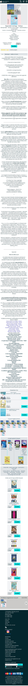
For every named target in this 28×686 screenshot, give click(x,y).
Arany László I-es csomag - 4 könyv (14, 319)
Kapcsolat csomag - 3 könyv (14, 325)
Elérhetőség (7, 635)
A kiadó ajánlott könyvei (14, 437)
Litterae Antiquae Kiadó (10, 655)
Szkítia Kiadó (8, 653)
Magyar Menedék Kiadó (10, 649)
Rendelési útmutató (9, 639)
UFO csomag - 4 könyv (14, 327)
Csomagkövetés (8, 642)
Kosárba (14, 46)
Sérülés (8, 472)
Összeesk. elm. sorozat (10, 623)
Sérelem (22, 470)
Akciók (6, 622)
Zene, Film (7, 617)
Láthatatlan (23, 469)
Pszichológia (6, 470)
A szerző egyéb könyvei (14, 417)
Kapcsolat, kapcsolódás (15, 469)
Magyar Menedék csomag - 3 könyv (14, 323)
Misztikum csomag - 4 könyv (14, 330)
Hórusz (14, 468)
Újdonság (7, 620)
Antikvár (7, 619)
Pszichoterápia (12, 470)
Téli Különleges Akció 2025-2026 (14, 473)
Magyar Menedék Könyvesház (4, 2)
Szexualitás (18, 470)
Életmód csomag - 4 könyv (14, 329)
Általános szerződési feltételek (12, 644)
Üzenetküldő (8, 638)
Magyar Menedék (11, 670)
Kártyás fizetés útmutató (10, 641)
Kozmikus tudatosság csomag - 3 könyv (14, 326)
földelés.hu (14, 684)
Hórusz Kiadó (8, 652)
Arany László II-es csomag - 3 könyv (14, 321)
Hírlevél (6, 636)
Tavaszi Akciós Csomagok (16, 472)
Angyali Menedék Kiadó (10, 650)
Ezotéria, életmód (6, 469)
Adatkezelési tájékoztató (10, 645)
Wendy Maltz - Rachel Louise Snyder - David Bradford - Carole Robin (14, 466)
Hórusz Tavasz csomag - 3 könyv (14, 322)
